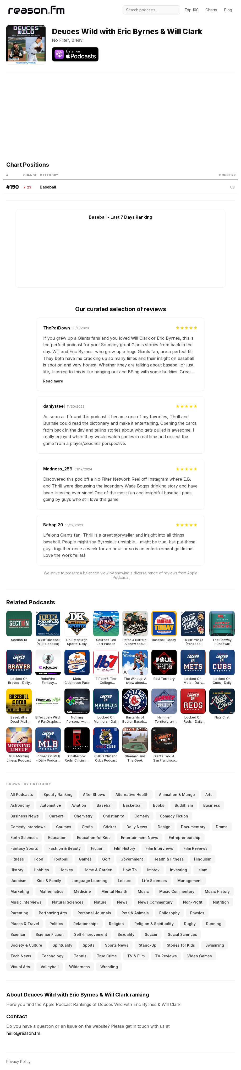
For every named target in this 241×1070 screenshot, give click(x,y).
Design (164, 827)
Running (213, 923)
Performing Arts (53, 913)
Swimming (214, 945)
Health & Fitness (169, 859)
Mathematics (51, 891)
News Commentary (155, 902)
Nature (100, 902)
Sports (89, 945)
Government (131, 859)
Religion (116, 923)
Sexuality (126, 934)
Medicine (82, 891)
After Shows (94, 794)
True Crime (107, 956)
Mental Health (114, 891)
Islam (202, 870)
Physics (197, 913)
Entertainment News (139, 837)
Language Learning (89, 880)
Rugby (190, 923)
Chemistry (83, 816)
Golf (106, 859)
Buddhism (184, 805)
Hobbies (41, 870)
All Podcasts (21, 794)
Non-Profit (192, 902)
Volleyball (50, 966)
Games (85, 859)
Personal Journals (94, 913)
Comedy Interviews (28, 827)
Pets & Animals (135, 913)
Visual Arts (20, 966)
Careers (56, 816)
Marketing (19, 891)
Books (158, 805)
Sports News (116, 945)
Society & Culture (26, 945)
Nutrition (221, 902)
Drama (222, 827)
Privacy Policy (18, 1061)
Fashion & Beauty (64, 848)
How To (130, 870)
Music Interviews (26, 902)
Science (17, 934)
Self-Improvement (90, 934)
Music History (217, 891)
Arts (208, 794)
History (16, 870)
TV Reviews (166, 956)
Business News (24, 816)
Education (57, 837)
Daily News (137, 827)
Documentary (193, 827)
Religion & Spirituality (154, 923)
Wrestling (109, 966)
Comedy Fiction (174, 816)
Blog (228, 9)
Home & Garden (98, 870)
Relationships (85, 923)
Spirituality (62, 945)
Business (211, 805)
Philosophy (169, 913)
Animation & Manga (177, 794)
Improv (153, 870)
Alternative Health (132, 794)
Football (61, 859)
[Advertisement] (120, 109)
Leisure (125, 880)
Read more (53, 381)
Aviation (79, 805)
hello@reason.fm (23, 1033)
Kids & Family (49, 880)
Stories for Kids (181, 945)
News (122, 902)
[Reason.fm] (36, 9)
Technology (52, 956)
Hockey (66, 870)
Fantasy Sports (24, 848)
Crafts (87, 827)
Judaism (18, 880)
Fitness (17, 859)
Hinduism (202, 859)
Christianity (113, 816)
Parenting (19, 913)
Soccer (151, 934)
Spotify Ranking (58, 794)
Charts (211, 9)
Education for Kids (94, 837)
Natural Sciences (68, 902)
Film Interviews (159, 848)
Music (143, 891)
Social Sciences (182, 934)
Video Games (199, 956)
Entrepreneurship (184, 837)
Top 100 (191, 9)
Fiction (97, 848)
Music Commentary (176, 891)
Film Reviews (195, 848)
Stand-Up (147, 945)
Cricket (109, 827)
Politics (56, 923)
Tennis (80, 956)
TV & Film (136, 956)
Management (189, 880)
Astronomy (20, 805)
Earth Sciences (24, 837)
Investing (178, 870)
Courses (63, 827)
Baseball (48, 187)
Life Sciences (154, 880)
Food (38, 859)
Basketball (133, 805)
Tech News (20, 956)
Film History (124, 848)
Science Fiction (50, 934)
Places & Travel (24, 923)
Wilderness (79, 966)
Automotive (50, 805)
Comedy (141, 816)
